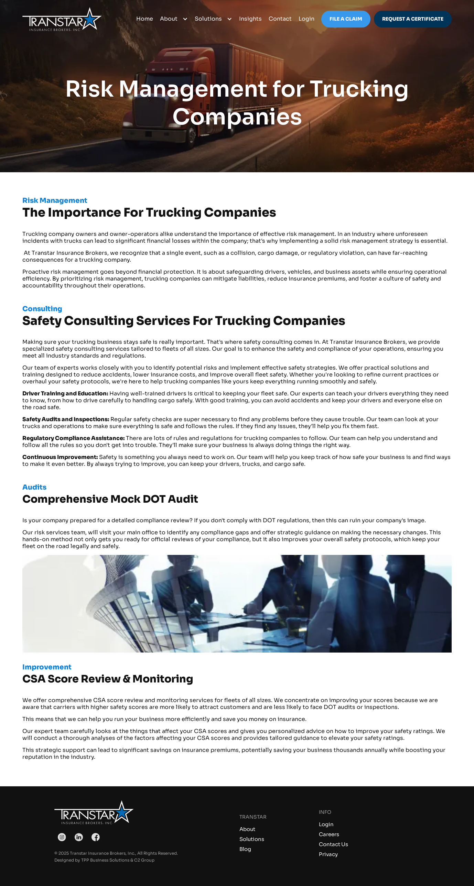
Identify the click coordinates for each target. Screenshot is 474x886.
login (306, 18)
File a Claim (346, 19)
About (247, 829)
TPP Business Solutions (105, 860)
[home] (61, 19)
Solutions (251, 839)
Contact (280, 18)
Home (144, 18)
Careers (329, 834)
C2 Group (144, 860)
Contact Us (333, 844)
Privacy (328, 854)
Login (326, 824)
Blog (245, 849)
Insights (250, 18)
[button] (174, 19)
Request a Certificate (412, 19)
